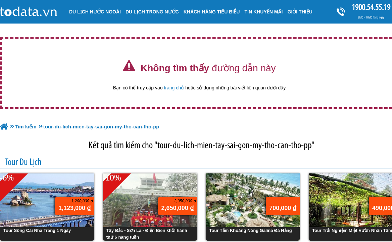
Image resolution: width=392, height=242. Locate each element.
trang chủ (174, 87)
